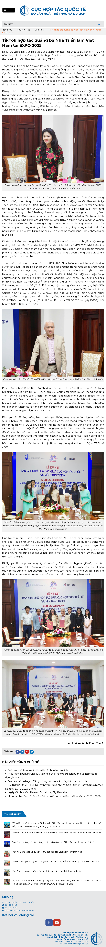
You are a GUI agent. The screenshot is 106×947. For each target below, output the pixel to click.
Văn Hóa (39, 29)
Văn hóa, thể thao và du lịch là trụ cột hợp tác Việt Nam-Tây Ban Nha (47, 852)
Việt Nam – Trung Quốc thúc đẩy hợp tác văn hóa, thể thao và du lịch (47, 871)
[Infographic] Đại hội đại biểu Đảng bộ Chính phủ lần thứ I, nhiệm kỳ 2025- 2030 (54, 796)
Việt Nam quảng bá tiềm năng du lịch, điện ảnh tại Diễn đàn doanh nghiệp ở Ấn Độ (54, 842)
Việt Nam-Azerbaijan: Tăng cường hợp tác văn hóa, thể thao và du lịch (48, 781)
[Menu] (8, 10)
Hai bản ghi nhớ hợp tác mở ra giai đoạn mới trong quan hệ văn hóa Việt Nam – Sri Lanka (57, 832)
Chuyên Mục (23, 29)
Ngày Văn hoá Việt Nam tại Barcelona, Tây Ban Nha (37, 792)
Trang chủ (7, 29)
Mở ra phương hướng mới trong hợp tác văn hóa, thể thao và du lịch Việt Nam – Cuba (55, 861)
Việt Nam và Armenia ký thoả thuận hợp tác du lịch (38, 770)
